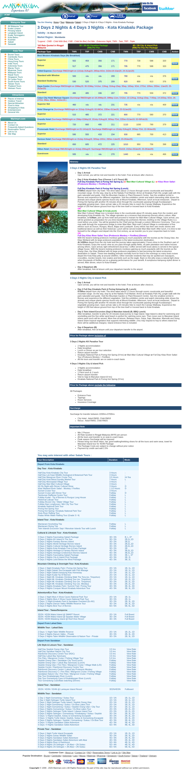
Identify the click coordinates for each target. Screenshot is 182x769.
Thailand (143, 756)
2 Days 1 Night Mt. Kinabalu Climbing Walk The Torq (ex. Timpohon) (69, 577)
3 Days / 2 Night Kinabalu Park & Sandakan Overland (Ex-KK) (66, 601)
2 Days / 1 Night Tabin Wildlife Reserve (56, 632)
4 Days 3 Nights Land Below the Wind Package (59, 559)
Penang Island (14, 31)
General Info (13, 112)
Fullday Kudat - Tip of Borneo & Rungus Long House (62, 497)
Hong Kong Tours (16, 61)
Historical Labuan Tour (48, 500)
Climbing (68, 581)
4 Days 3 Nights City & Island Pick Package (58, 557)
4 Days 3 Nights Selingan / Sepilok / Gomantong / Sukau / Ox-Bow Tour (70, 720)
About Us (12, 122)
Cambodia (56, 756)
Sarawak (12, 44)
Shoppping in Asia (16, 108)
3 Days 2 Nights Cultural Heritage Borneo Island (60, 546)
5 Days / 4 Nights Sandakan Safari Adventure (58, 725)
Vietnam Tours (14, 88)
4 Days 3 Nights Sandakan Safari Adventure (58, 738)
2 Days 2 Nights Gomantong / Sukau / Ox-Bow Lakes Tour (64, 709)
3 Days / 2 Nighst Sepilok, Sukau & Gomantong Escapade (64, 716)
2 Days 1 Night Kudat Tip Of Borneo (54, 575)
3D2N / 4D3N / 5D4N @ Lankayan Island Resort (60, 689)
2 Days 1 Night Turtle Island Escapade (55, 733)
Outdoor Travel (15, 101)
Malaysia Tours (15, 72)
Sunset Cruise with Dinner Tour (52, 493)
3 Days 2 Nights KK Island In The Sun (55, 539)
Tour (62, 22)
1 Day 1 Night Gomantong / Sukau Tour (56, 698)
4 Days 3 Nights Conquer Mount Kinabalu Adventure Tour (64, 588)
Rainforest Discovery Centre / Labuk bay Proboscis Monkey (65, 669)
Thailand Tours (14, 86)
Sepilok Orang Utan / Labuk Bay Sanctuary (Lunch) (61, 663)
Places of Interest (16, 99)
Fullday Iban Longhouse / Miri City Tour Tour (58, 504)
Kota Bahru (13, 37)
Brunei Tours (13, 54)
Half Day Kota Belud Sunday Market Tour (56, 479)
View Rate (131, 649)
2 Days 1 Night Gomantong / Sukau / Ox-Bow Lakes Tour (64, 704)
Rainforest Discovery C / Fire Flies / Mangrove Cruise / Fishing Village (70, 671)
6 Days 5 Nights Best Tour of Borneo (54, 606)
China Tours (13, 59)
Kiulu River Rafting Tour (48, 513)
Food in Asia (13, 105)
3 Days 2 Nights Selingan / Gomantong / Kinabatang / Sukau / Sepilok (70, 713)
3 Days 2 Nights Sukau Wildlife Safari (55, 735)
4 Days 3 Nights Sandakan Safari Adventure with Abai (62, 740)
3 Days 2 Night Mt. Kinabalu (51, 581)
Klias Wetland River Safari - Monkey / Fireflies (59, 488)
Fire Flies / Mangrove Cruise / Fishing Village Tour (60, 658)
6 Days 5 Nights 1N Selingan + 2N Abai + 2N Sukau (61, 747)
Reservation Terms (16, 129)
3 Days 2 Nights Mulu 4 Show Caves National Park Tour (63, 599)
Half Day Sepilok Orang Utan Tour (53, 649)
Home (56, 22)
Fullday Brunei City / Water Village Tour (56, 502)
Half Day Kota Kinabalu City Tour (53, 473)
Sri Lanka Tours (15, 79)
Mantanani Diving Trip (48, 526)
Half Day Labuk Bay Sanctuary (52, 656)
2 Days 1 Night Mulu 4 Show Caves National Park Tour (63, 597)
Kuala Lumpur (14, 28)
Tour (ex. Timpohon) (81, 581)
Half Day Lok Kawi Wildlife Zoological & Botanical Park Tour (65, 475)
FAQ (89, 752)
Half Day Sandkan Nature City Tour (54, 651)
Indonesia (67, 756)
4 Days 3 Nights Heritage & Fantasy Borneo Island (61, 550)
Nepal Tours (13, 75)
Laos (75, 756)
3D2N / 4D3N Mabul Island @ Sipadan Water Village (62, 617)
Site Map (12, 134)
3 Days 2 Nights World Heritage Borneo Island (59, 544)
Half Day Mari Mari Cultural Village (53, 484)
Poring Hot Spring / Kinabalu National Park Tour (59, 511)
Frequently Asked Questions (21, 127)
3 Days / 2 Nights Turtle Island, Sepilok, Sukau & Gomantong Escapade (70, 718)
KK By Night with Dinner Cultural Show (55, 486)
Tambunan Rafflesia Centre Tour (52, 495)
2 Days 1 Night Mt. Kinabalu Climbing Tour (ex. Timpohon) (64, 579)
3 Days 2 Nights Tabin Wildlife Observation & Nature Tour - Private (68, 636)
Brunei (47, 756)
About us (69, 752)
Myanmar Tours (15, 70)
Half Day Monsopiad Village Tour (53, 482)
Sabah (78, 22)
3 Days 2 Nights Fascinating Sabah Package (58, 537)
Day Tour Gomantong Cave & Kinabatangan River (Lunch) (64, 678)
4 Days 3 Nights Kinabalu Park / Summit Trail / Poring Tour (64, 586)
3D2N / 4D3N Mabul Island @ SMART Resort (58, 614)
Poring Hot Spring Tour (48, 508)
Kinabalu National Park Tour (50, 506)
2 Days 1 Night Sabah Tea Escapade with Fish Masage (63, 570)
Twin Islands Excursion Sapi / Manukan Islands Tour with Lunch (67, 528)
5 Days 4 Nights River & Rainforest (54, 742)
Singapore (112, 756)
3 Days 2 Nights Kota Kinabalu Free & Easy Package (62, 548)
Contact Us (13, 125)
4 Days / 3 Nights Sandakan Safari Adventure (58, 722)
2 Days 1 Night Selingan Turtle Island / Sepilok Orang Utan (64, 702)
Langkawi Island (15, 33)
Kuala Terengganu (16, 35)
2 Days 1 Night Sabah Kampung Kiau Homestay (60, 572)
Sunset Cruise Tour (46, 491)
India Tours (13, 63)
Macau (82, 756)
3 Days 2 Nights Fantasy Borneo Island (56, 541)
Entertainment (14, 110)
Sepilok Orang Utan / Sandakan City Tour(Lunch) (60, 660)
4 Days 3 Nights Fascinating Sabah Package (58, 555)
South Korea (124, 756)
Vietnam (153, 756)
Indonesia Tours (15, 66)
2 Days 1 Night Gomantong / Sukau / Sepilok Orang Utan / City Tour (69, 707)
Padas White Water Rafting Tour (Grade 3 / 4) (58, 515)
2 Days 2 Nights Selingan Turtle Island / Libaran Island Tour (65, 711)
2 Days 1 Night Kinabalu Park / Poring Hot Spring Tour (62, 568)
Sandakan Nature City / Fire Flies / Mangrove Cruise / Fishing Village (69, 674)
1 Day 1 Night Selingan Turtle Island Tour (56, 700)
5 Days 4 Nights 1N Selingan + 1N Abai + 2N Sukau (61, 744)
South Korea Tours (16, 81)
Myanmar (101, 756)
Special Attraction (16, 103)
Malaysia (70, 22)
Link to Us (12, 131)
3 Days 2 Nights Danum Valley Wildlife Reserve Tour (62, 603)
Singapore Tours (15, 77)
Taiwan (134, 756)
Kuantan (12, 40)
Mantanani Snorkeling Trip (50, 524)
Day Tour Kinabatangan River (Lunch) (55, 676)
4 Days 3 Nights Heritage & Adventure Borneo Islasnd (62, 553)
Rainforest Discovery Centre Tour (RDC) (56, 654)
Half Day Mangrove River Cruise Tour (55, 477)
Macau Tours (14, 68)
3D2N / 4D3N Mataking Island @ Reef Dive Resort (61, 619)
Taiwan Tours (14, 84)
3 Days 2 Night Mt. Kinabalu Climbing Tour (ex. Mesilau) (63, 584)
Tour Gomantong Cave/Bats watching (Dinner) (59, 680)
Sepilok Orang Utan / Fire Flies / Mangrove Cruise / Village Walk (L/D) (70, 665)
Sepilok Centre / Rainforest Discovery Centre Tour (60, 667)
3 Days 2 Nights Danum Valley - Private (56, 634)
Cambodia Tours (15, 57)
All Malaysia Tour (15, 26)
